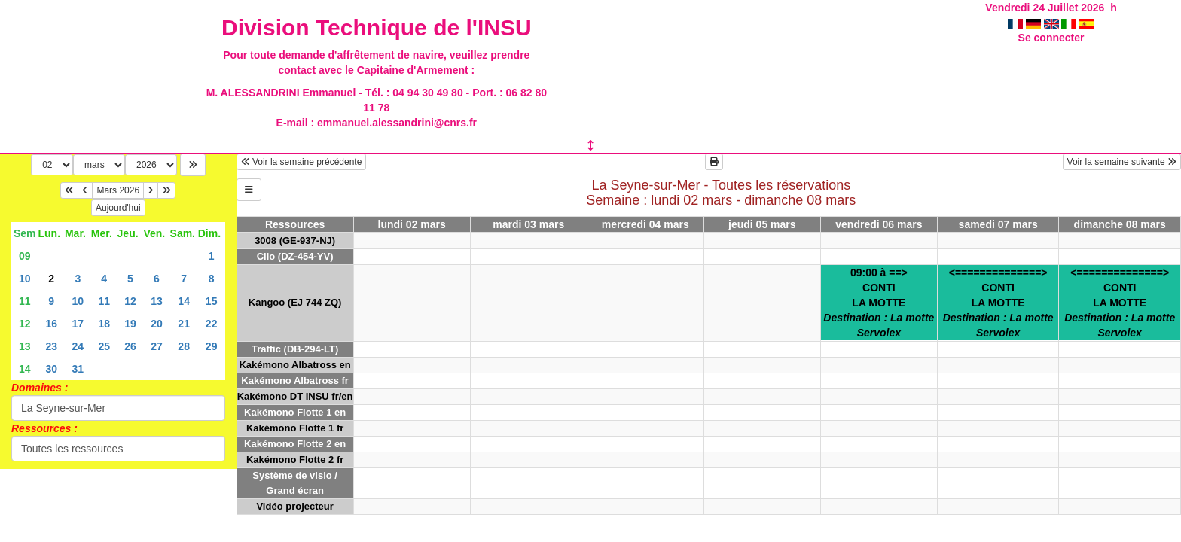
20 (157, 324)
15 (212, 301)
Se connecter (1051, 38)
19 (130, 324)
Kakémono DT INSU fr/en (295, 396)
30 (51, 369)
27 (157, 346)
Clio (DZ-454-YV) (295, 256)
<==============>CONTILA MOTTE (998, 302)
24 (78, 346)
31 (78, 369)
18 (104, 324)
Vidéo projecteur (294, 506)
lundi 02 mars (412, 224)
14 (184, 301)
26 (130, 346)
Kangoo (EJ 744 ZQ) (295, 302)
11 (25, 301)
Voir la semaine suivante (1121, 162)
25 (104, 346)
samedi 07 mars (998, 224)
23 (51, 346)
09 (25, 256)
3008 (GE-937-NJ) (295, 240)
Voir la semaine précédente (301, 162)
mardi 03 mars (528, 224)
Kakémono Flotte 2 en (295, 443)
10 (25, 279)
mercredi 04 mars (645, 224)
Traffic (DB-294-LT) (295, 349)
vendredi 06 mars (878, 224)
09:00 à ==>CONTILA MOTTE (878, 302)
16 (51, 324)
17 (78, 324)
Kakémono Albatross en (294, 364)
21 (184, 324)
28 (184, 346)
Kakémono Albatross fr (295, 380)
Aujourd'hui (118, 207)
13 (157, 301)
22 (212, 324)
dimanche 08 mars (1120, 224)
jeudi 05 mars (762, 224)
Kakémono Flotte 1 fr (294, 428)
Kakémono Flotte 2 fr (294, 459)
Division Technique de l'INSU (376, 27)
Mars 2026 (117, 190)
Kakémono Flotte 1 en (295, 412)
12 (130, 301)
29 (212, 346)
